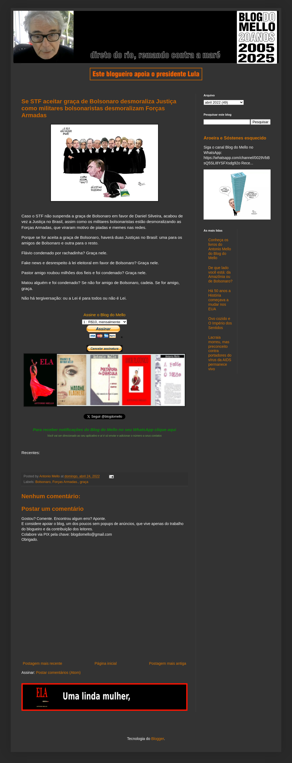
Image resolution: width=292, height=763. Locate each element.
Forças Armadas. (65, 482)
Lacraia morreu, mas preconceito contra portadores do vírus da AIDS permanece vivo (219, 353)
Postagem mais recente (42, 663)
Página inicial (106, 663)
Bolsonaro (43, 482)
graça (84, 482)
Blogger (157, 738)
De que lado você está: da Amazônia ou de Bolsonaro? (220, 274)
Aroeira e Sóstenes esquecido (235, 137)
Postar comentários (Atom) (58, 672)
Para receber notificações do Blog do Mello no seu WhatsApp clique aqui (104, 429)
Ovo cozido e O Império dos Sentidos (220, 323)
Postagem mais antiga (167, 663)
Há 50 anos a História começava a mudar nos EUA (219, 300)
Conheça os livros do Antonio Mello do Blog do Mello (219, 249)
